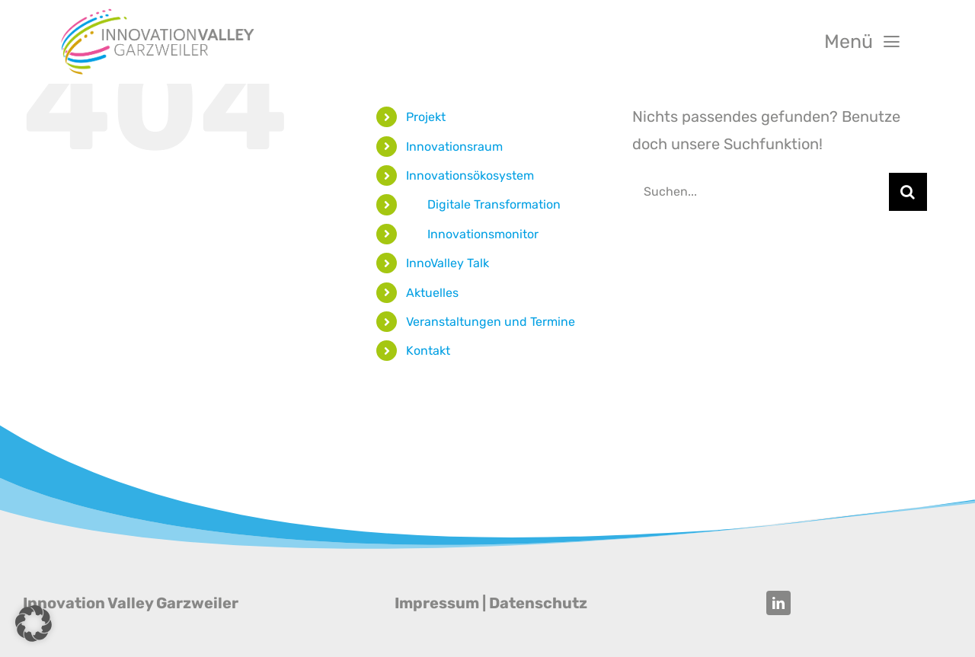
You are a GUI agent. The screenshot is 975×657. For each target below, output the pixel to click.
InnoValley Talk (447, 263)
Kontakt (428, 350)
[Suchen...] (760, 192)
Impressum (437, 603)
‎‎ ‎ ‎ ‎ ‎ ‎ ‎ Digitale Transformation (483, 204)
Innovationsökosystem (470, 175)
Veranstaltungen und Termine (490, 321)
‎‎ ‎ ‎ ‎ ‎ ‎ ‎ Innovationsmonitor (472, 234)
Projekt (426, 117)
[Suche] (908, 192)
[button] (33, 623)
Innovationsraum (454, 146)
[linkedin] (778, 603)
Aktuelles (432, 292)
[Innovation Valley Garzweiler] (158, 14)
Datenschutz (538, 603)
